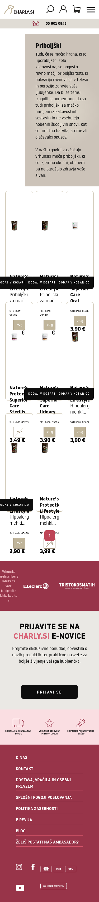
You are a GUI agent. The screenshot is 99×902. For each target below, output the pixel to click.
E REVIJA (24, 819)
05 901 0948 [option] (49, 23)
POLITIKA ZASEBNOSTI (37, 808)
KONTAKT (24, 768)
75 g (49, 543)
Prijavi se (49, 692)
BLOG (21, 831)
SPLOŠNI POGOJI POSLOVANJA (44, 797)
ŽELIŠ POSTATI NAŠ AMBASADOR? (47, 842)
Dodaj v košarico (43, 283)
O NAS (21, 757)
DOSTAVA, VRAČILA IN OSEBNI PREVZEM (43, 783)
